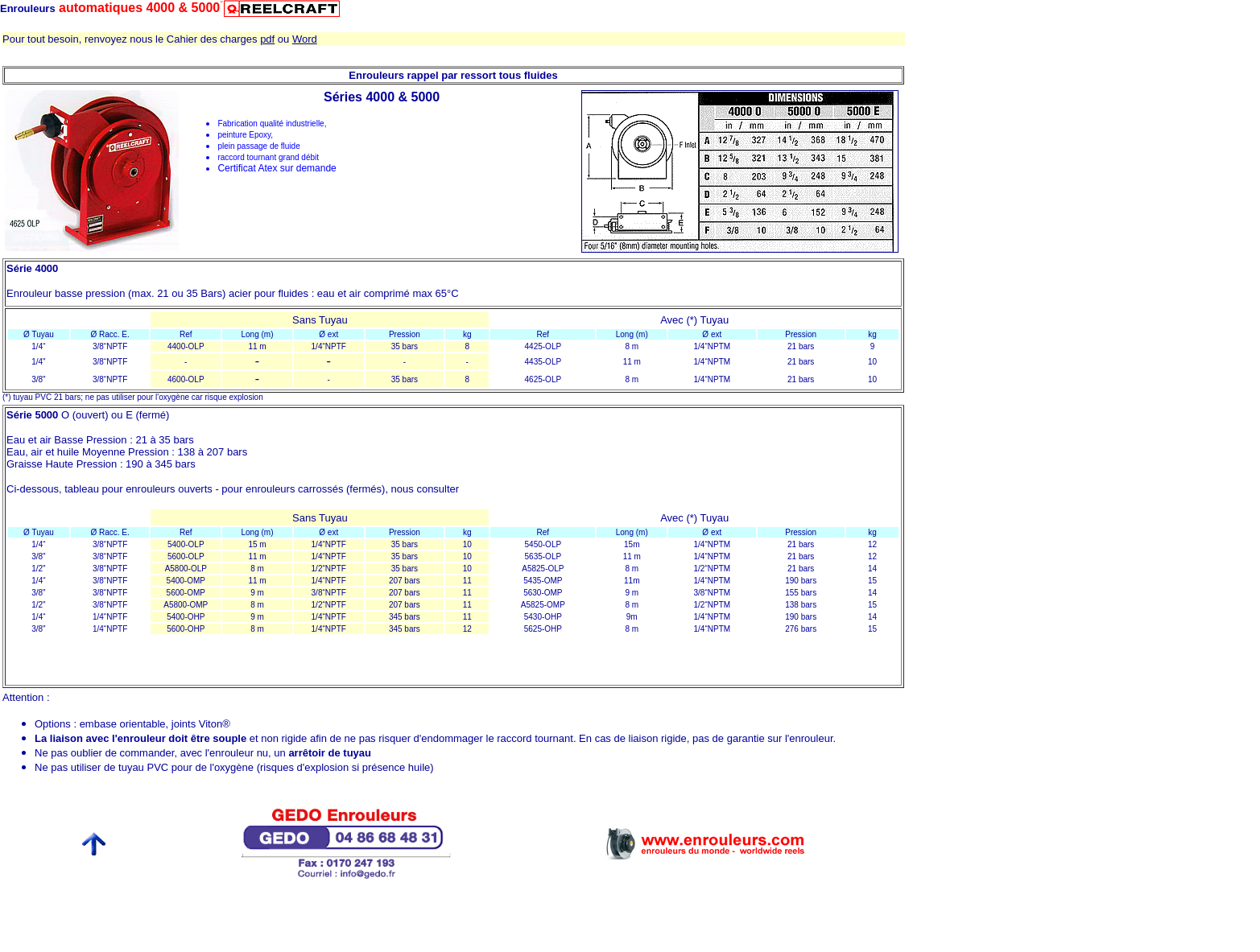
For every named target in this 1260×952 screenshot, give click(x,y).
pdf (267, 39)
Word (304, 39)
